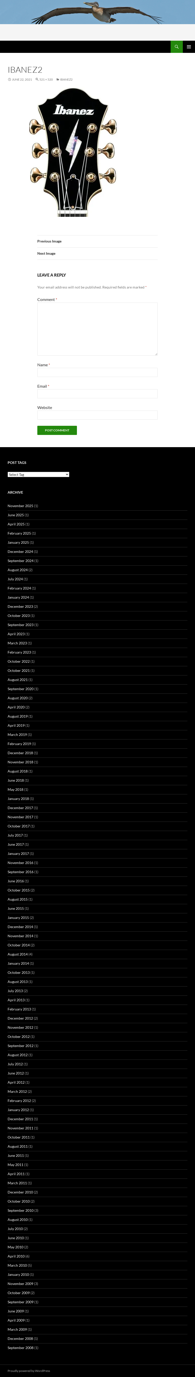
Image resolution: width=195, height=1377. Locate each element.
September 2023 (21, 625)
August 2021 (18, 679)
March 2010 (17, 1265)
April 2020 (16, 707)
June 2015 (16, 908)
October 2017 (19, 826)
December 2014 (20, 927)
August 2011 (18, 1146)
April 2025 (16, 524)
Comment (47, 299)
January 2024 (18, 597)
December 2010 (20, 1192)
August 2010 (18, 1219)
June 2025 (16, 515)
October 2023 (19, 615)
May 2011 (15, 1164)
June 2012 (16, 1073)
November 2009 (20, 1283)
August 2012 (18, 1055)
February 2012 (19, 1100)
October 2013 (19, 972)
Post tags (17, 462)
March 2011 (17, 1183)
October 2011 (19, 1137)
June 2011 (16, 1155)
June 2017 (16, 844)
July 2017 (15, 835)
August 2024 (18, 570)
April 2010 (16, 1256)
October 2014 (19, 945)
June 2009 (16, 1311)
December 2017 (20, 808)
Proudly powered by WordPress (29, 1371)
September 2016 (21, 872)
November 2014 (20, 936)
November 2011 (20, 1128)
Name (43, 364)
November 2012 (20, 1027)
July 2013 (15, 991)
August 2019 (18, 716)
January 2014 (18, 963)
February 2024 (19, 588)
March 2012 (17, 1091)
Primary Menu (189, 47)
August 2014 (18, 954)
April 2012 (16, 1082)
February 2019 (19, 744)
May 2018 (15, 789)
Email (43, 386)
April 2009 (16, 1320)
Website (44, 407)
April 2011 (16, 1174)
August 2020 (18, 698)
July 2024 (15, 579)
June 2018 (16, 780)
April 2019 (16, 725)
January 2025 (18, 542)
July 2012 (15, 1064)
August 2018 (18, 771)
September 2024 (21, 560)
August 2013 (18, 981)
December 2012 (20, 1018)
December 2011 (20, 1119)
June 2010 (16, 1238)
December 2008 (20, 1338)
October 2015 (19, 890)
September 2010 (21, 1210)
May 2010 (15, 1247)
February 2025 (19, 533)
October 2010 (19, 1201)
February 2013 (19, 1009)
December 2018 (20, 753)
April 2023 (16, 634)
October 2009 (19, 1293)
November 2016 (20, 862)
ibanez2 (66, 79)
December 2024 (20, 551)
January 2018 (18, 798)
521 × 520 (46, 79)
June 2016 (16, 881)
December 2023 (20, 606)
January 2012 (18, 1110)
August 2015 (18, 899)
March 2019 (17, 734)
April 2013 (16, 1000)
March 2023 (17, 643)
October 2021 (19, 670)
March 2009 (17, 1329)
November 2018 (20, 762)
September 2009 (21, 1302)
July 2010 (15, 1229)
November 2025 (20, 506)
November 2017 (20, 817)
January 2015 (18, 917)
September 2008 (21, 1347)
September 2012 (21, 1045)
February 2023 (19, 652)
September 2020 (21, 689)
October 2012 (19, 1036)
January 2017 (18, 853)
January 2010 (18, 1274)
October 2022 (19, 661)
